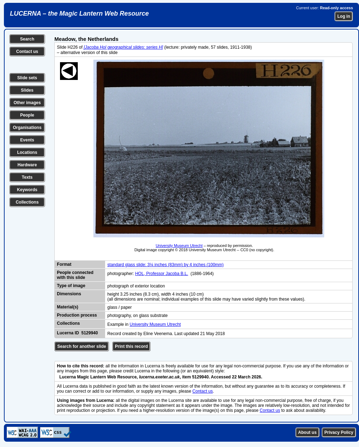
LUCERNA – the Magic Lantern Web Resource (79, 13)
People (27, 115)
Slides (27, 90)
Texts (27, 177)
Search (27, 39)
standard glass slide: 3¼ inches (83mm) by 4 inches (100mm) (165, 264)
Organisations (27, 127)
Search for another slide (81, 346)
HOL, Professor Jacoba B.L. (161, 273)
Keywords (27, 189)
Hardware (27, 164)
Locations (27, 152)
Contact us (27, 51)
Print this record (131, 346)
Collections (27, 202)
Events (27, 140)
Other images (27, 102)
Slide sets (27, 77)
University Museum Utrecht (179, 245)
